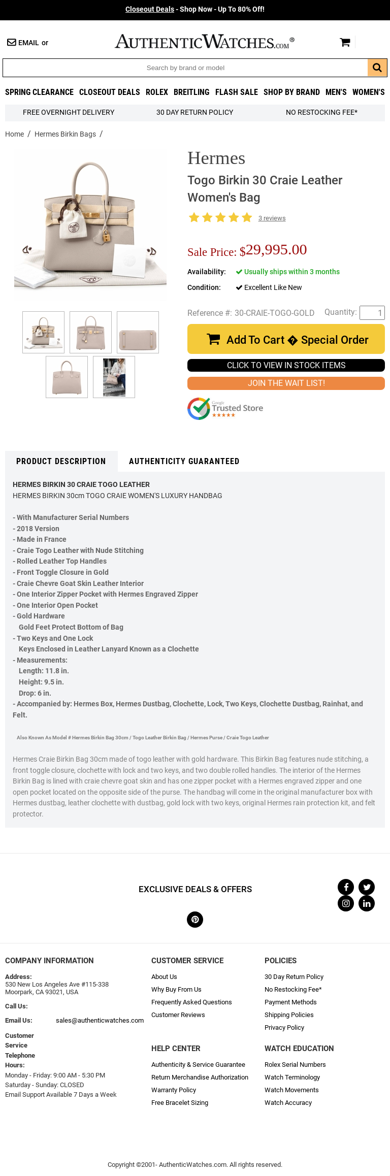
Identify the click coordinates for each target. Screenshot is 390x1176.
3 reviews (272, 218)
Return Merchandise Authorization (199, 1077)
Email (28, 43)
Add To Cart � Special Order (297, 340)
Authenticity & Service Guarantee (198, 1064)
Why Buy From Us (176, 989)
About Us (164, 977)
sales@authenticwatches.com (100, 1020)
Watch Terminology (292, 1077)
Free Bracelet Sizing (179, 1102)
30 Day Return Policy (294, 977)
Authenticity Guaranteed (184, 461)
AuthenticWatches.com (215, 41)
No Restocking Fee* (322, 112)
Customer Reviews (178, 1015)
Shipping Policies (289, 1015)
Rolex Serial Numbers (295, 1064)
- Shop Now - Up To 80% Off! (195, 9)
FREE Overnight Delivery (68, 112)
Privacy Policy (284, 1027)
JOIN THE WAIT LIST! (286, 383)
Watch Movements (292, 1090)
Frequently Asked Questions (191, 1002)
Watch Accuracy (288, 1102)
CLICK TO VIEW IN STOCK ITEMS (286, 365)
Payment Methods (291, 1002)
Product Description (61, 461)
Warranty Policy (173, 1090)
